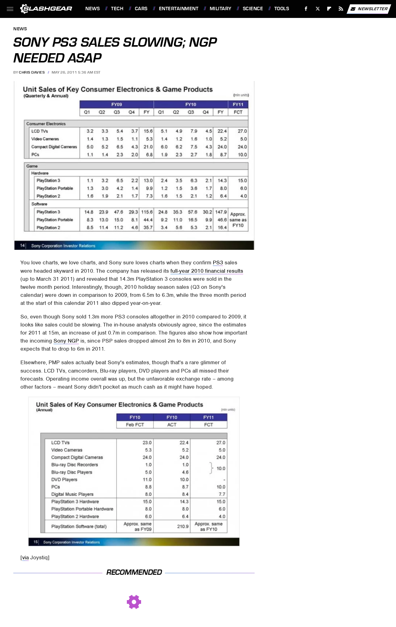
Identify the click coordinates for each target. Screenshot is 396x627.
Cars (141, 8)
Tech (117, 8)
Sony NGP (66, 340)
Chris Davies (32, 72)
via (25, 557)
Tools (281, 8)
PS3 (218, 262)
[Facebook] (306, 9)
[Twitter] (317, 9)
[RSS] (341, 9)
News (92, 8)
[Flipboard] (329, 9)
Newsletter (368, 9)
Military (220, 8)
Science (253, 8)
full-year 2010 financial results (206, 270)
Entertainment (179, 8)
